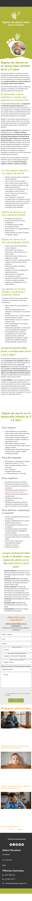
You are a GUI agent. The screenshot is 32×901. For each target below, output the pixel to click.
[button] (16, 3)
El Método (6, 854)
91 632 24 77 (10, 879)
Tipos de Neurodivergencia (10, 826)
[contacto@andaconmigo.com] (3, 883)
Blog (4, 865)
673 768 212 (10, 875)
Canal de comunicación (17, 839)
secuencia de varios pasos (15, 492)
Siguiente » (20, 829)
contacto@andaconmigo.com (16, 883)
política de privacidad (21, 693)
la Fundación (7, 860)
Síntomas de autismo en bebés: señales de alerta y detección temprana (15, 787)
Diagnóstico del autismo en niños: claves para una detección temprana (15, 747)
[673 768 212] (3, 875)
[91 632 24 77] (3, 879)
